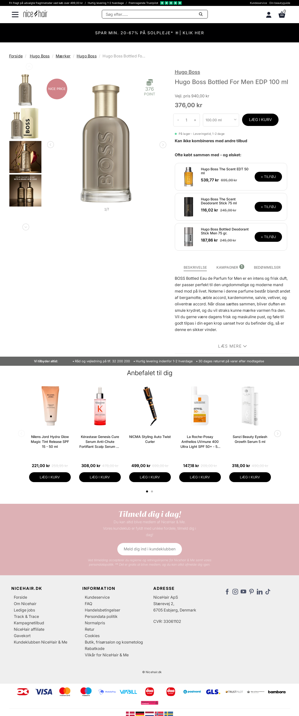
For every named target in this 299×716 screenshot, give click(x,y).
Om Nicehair (25, 603)
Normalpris (95, 622)
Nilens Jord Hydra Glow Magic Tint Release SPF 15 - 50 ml (50, 442)
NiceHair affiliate (29, 629)
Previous (28, 67)
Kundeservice (258, 3)
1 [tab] (147, 491)
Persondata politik (101, 616)
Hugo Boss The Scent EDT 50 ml (224, 171)
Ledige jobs (24, 610)
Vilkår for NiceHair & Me (107, 654)
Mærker (63, 55)
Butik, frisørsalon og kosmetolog (114, 642)
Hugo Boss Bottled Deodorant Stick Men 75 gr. (225, 231)
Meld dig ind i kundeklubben (150, 548)
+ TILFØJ (268, 177)
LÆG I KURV (260, 119)
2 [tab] (153, 491)
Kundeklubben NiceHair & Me (40, 642)
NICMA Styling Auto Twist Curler (150, 439)
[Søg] (155, 14)
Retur (89, 629)
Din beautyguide (279, 3)
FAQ (88, 603)
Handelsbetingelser (102, 610)
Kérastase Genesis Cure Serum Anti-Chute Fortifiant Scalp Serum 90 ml (100, 442)
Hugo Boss (40, 55)
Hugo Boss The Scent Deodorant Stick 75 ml (219, 201)
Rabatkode (95, 648)
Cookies (92, 635)
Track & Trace (26, 616)
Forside (16, 55)
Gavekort (22, 635)
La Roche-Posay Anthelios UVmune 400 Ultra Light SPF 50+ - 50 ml (200, 442)
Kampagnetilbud (29, 622)
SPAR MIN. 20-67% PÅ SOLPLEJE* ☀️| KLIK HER (149, 32)
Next (25, 226)
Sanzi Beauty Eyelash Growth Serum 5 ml (250, 439)
